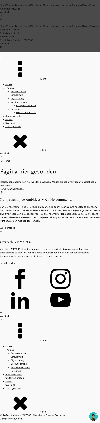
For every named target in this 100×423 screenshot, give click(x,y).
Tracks (86, 26)
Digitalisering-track (10, 33)
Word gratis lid (13, 126)
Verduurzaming (64, 5)
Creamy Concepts (55, 415)
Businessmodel (23, 5)
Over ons (10, 123)
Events (86, 5)
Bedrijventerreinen (26, 105)
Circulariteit (37, 5)
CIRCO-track (12, 29)
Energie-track (7, 36)
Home (3, 5)
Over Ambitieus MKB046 (20, 40)
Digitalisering (49, 5)
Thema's (10, 5)
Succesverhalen (13, 116)
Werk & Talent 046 (26, 112)
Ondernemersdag (14, 378)
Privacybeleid (15, 418)
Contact (4, 418)
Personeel (77, 5)
